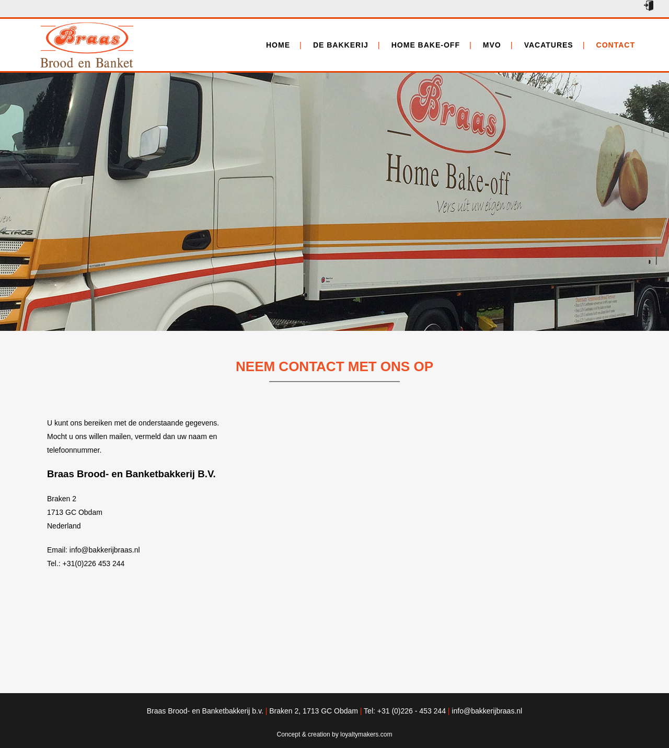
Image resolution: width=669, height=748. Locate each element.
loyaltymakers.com (366, 734)
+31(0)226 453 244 (94, 563)
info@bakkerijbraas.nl (105, 550)
